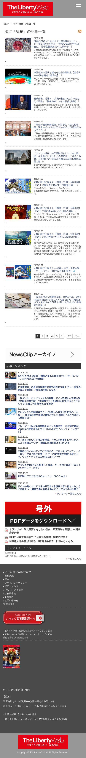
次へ (77, 336)
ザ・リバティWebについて (18, 572)
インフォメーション (19, 548)
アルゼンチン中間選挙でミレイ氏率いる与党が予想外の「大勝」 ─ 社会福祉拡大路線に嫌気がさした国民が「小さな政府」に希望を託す (49, 415)
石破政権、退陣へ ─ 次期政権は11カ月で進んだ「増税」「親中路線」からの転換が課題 (57, 100)
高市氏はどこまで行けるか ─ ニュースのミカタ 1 (42, 476)
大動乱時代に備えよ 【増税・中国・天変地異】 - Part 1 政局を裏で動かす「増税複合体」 (57, 183)
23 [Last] (69, 336)
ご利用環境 (10, 593)
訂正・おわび (11, 586)
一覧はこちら (73, 558)
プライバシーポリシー (16, 582)
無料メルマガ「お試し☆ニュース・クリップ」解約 (28, 634)
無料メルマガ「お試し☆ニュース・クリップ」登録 (28, 631)
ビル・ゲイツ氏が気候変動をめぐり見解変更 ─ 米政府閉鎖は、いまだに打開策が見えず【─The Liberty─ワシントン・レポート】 (49, 429)
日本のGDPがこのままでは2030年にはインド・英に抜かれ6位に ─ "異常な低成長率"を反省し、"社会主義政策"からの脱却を (56, 44)
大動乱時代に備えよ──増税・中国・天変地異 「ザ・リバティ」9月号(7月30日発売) (56, 269)
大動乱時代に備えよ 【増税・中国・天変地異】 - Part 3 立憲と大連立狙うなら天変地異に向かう (57, 237)
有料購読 (9, 575)
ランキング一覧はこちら (68, 493)
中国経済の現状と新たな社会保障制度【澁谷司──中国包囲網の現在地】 (57, 74)
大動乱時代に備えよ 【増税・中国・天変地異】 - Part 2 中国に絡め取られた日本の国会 (57, 209)
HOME (6, 24)
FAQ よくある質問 (14, 590)
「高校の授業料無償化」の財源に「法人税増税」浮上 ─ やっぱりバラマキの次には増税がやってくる (57, 127)
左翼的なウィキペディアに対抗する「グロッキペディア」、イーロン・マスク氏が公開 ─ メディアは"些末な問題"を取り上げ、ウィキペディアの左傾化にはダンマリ (49, 454)
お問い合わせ (11, 600)
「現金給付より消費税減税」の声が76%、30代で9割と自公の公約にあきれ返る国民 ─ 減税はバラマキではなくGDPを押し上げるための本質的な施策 (57, 301)
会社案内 (9, 597)
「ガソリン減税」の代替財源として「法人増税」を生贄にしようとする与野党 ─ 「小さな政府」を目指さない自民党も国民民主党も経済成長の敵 (57, 157)
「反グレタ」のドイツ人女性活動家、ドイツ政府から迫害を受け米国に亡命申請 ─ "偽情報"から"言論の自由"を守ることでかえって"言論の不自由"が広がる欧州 (49, 401)
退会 (7, 579)
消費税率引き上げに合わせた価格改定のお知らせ (27, 556)
